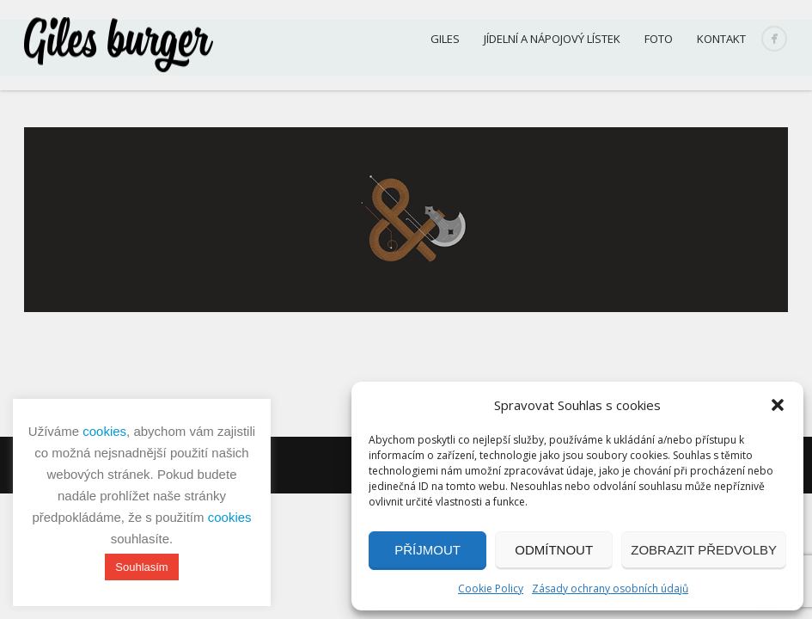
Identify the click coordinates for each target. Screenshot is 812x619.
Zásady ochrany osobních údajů (610, 588)
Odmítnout (554, 549)
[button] (777, 405)
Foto (658, 38)
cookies (104, 431)
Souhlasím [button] (141, 567)
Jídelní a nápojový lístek (552, 38)
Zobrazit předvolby (704, 549)
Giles (445, 38)
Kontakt (721, 38)
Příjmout (427, 549)
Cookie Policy (490, 588)
